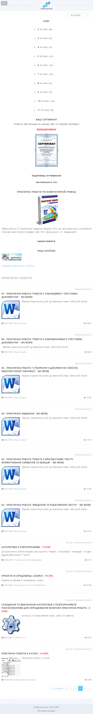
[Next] (89, 688)
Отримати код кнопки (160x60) (18, 265)
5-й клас (69, 542)
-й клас (45, 29)
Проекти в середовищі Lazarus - (27, 575)
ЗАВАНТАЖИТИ (46, 241)
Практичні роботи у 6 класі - (25, 653)
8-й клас (69, 571)
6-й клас (69, 649)
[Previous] (57, 688)
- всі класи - (76, 15)
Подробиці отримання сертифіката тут (46, 179)
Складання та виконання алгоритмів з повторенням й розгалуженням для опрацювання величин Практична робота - (46, 608)
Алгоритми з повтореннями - (26, 547)
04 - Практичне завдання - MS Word (25, 413)
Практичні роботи (83, 289)
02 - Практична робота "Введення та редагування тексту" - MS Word (46, 504)
